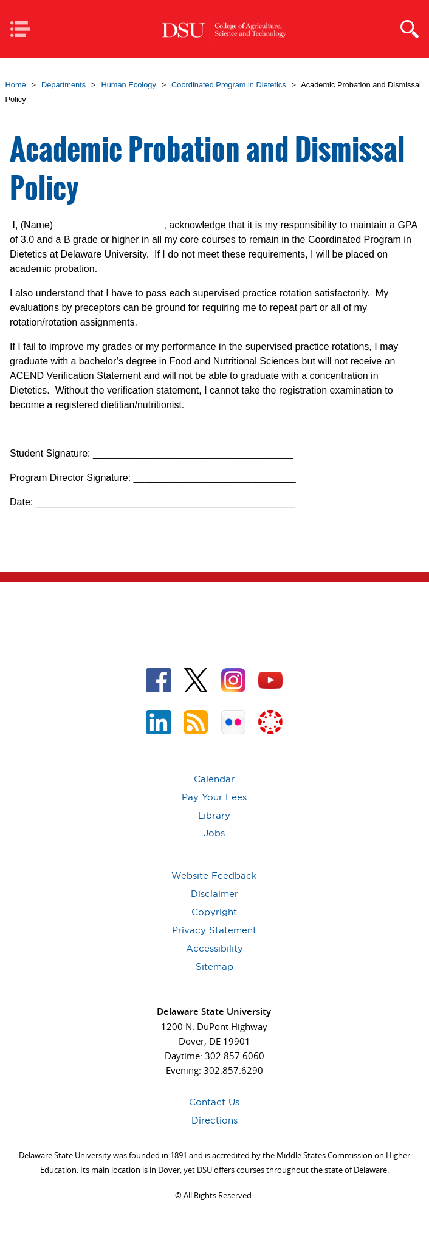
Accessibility (214, 948)
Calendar (214, 779)
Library (214, 815)
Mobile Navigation (24, 30)
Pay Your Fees (214, 797)
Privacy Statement (214, 930)
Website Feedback (214, 875)
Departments (63, 84)
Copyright (214, 912)
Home (15, 84)
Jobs (214, 833)
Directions (214, 1120)
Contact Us (214, 1102)
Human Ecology (128, 84)
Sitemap (214, 966)
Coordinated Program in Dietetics (228, 84)
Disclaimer (214, 894)
